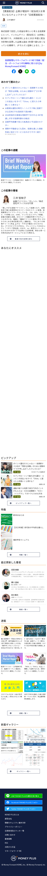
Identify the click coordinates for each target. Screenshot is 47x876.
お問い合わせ (10, 834)
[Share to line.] (27, 71)
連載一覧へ (23, 713)
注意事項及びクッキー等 (14, 830)
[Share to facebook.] (14, 71)
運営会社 (8, 818)
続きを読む (23, 53)
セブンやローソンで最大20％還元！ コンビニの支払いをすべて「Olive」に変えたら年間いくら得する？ (23, 101)
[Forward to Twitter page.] (23, 809)
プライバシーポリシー (13, 826)
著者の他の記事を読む (23, 239)
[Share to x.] (20, 71)
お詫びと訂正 (10, 847)
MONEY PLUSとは (12, 814)
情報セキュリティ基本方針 (15, 822)
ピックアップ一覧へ (24, 503)
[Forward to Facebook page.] (23, 802)
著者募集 (8, 839)
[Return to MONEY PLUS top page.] (23, 2)
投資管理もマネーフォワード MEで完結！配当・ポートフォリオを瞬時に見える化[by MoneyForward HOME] (24, 63)
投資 (3, 26)
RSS (6, 843)
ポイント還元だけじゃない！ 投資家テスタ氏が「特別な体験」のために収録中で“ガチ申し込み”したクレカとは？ (24, 91)
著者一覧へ (23, 609)
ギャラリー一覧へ (24, 771)
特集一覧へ (23, 555)
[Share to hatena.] (33, 71)
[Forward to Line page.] (23, 796)
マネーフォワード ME (13, 851)
